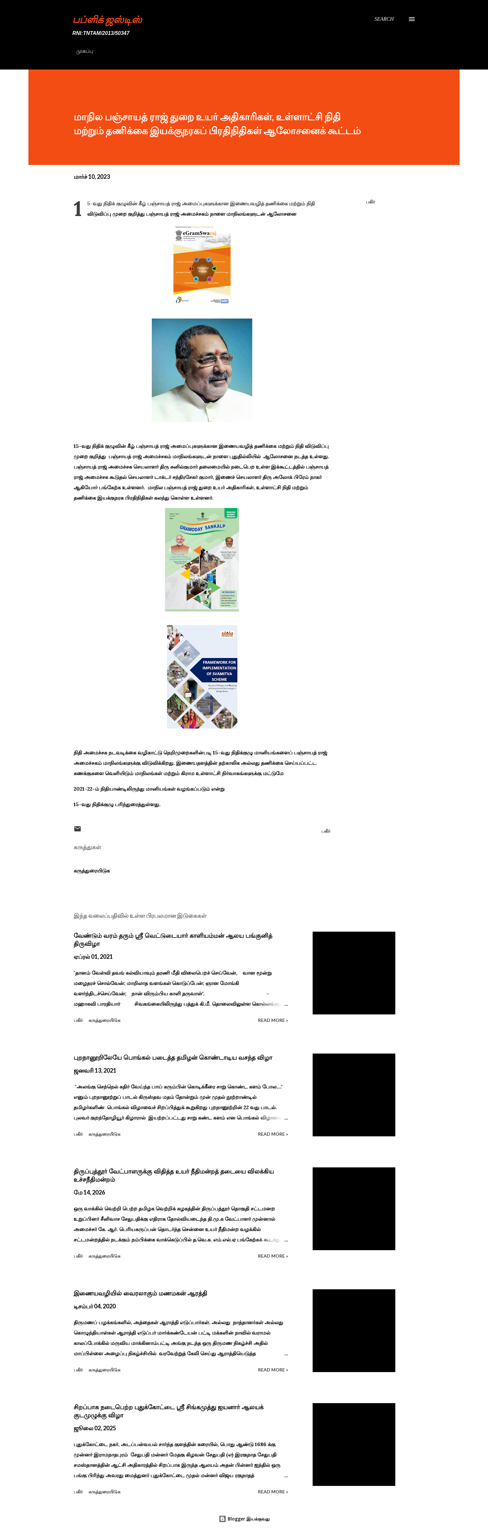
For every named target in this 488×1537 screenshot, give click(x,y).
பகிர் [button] (370, 201)
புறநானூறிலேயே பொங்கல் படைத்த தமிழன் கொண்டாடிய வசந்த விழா (173, 1057)
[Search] (384, 19)
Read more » (273, 1020)
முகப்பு (84, 51)
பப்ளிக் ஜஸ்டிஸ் (107, 19)
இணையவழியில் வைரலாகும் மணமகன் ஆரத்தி (140, 1293)
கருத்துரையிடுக (92, 870)
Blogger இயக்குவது (244, 1519)
